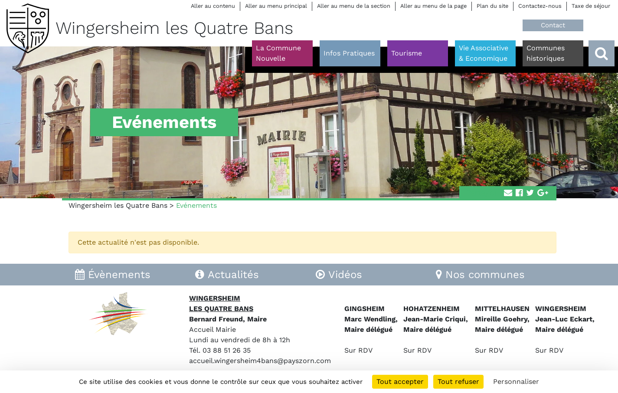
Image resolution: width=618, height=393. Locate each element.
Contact (553, 25)
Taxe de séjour (591, 6)
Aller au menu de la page (433, 6)
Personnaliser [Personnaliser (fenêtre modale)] (516, 381)
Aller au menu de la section (353, 6)
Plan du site (492, 6)
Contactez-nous (540, 6)
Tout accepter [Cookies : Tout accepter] (400, 381)
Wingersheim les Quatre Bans (118, 205)
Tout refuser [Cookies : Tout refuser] (458, 381)
